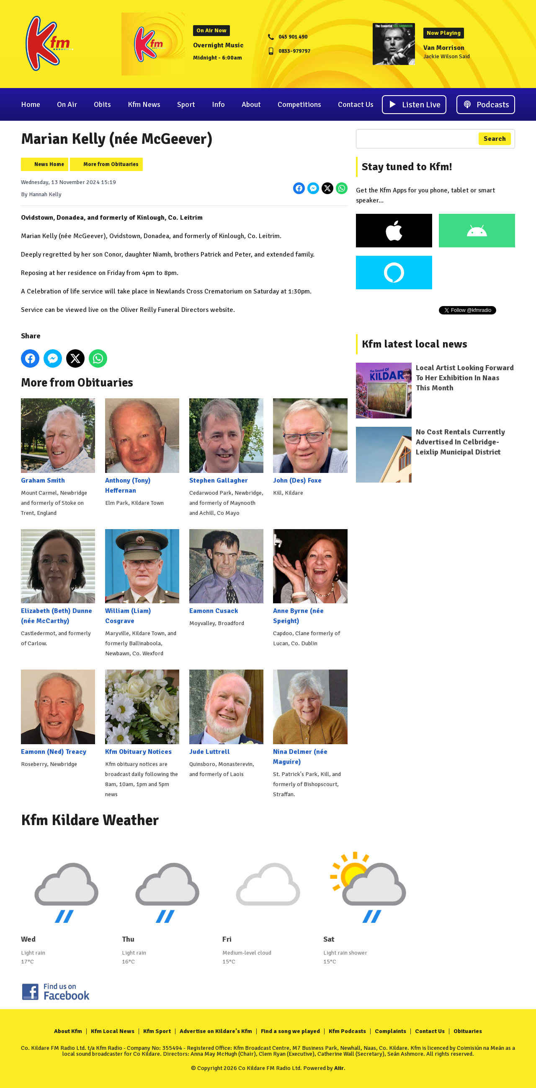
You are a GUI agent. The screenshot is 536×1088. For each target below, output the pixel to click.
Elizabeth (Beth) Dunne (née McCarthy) (58, 577)
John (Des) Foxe (310, 441)
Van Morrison (443, 48)
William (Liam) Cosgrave (142, 577)
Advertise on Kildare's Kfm (216, 1031)
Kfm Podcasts (347, 1031)
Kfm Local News (112, 1031)
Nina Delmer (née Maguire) (310, 718)
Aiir (339, 1068)
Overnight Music (218, 45)
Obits (102, 104)
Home (30, 104)
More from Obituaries (111, 164)
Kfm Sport (157, 1031)
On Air (67, 104)
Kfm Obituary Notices (142, 713)
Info (218, 104)
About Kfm (68, 1031)
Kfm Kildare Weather (90, 820)
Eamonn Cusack (226, 572)
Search (495, 139)
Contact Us (356, 104)
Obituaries (468, 1031)
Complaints (390, 1031)
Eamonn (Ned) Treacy (58, 713)
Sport (186, 104)
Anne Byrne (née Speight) (310, 577)
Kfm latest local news (414, 344)
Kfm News (144, 104)
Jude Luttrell (226, 713)
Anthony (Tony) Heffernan (142, 446)
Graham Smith (58, 441)
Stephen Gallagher (226, 441)
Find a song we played (290, 1031)
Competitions (299, 104)
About (251, 104)
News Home (49, 164)
